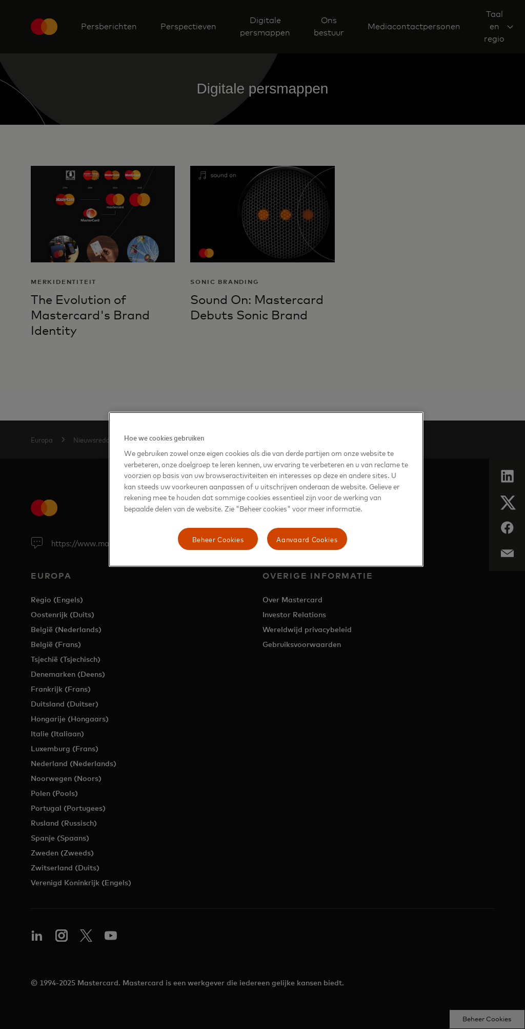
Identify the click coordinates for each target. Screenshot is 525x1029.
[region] (266, 489)
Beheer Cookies (218, 539)
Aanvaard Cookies (306, 539)
